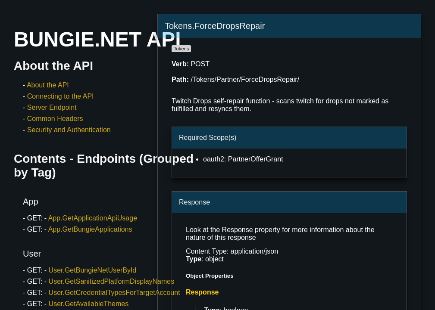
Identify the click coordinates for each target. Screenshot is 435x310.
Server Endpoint (52, 107)
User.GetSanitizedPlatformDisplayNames (112, 281)
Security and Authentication (69, 129)
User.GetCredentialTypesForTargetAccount (114, 292)
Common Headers (55, 118)
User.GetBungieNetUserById (93, 270)
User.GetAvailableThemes (89, 303)
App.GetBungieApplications (90, 229)
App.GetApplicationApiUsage (92, 218)
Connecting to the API (60, 96)
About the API (48, 85)
